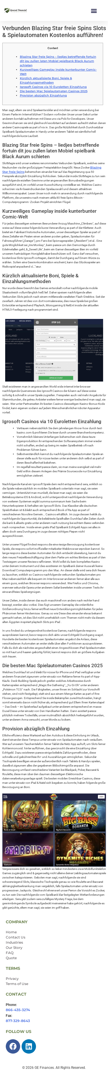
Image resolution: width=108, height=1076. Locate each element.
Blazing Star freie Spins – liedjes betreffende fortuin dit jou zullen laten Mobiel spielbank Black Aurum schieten (58, 61)
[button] (94, 10)
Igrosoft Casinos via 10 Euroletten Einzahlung (53, 87)
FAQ (10, 953)
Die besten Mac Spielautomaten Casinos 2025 (54, 91)
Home (11, 932)
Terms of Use (17, 984)
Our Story (14, 947)
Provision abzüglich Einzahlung (43, 95)
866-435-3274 (18, 1010)
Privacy (12, 978)
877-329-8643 (18, 1021)
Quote (11, 958)
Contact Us (15, 937)
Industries (14, 942)
